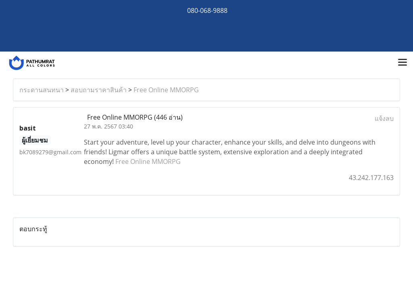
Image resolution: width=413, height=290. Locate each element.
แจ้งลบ (384, 118)
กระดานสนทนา (41, 89)
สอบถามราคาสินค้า (99, 89)
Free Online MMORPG (166, 89)
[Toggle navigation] (402, 63)
